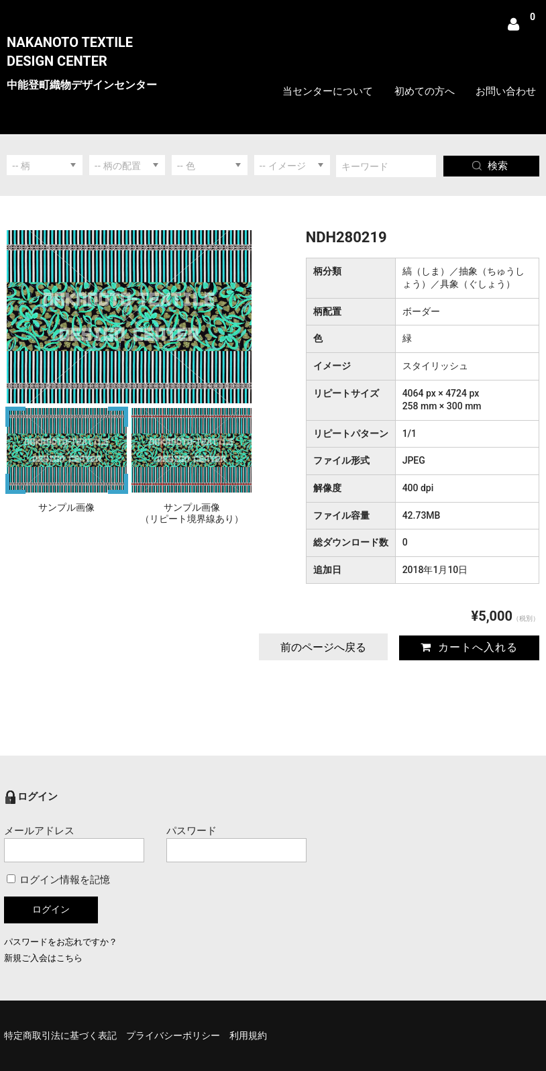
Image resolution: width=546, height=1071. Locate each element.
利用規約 (248, 1035)
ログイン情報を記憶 (59, 880)
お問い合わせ (506, 91)
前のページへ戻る (323, 647)
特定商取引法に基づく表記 (60, 1035)
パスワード (236, 843)
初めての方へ (424, 91)
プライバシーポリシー (173, 1035)
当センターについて (327, 91)
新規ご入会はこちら (43, 958)
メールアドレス (74, 843)
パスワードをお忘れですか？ (60, 942)
